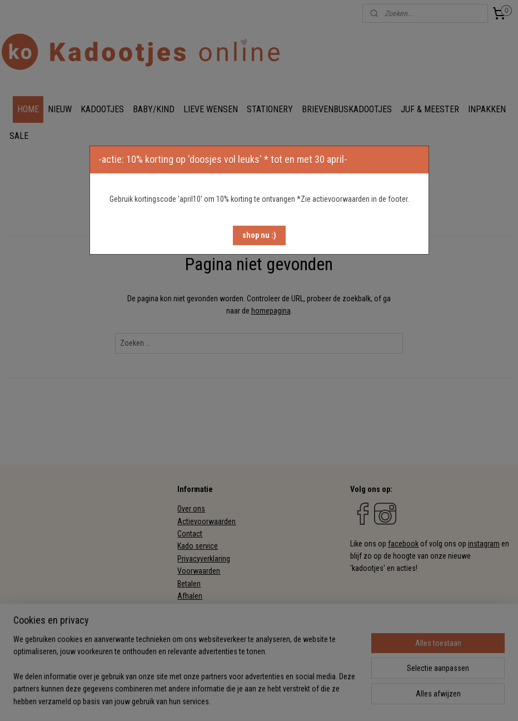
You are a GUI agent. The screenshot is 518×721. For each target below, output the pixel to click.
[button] (259, 235)
